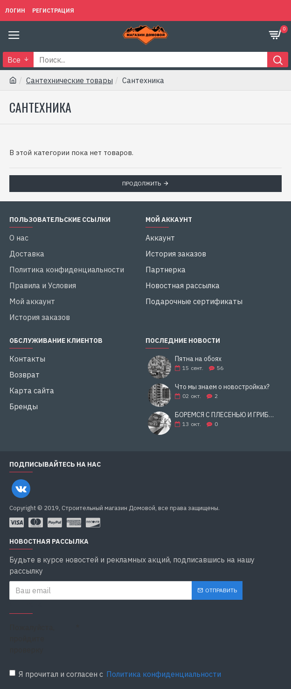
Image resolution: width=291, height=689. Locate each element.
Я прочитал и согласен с (115, 674)
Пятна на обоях (198, 358)
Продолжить (141, 183)
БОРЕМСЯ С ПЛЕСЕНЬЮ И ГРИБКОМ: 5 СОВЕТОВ (225, 415)
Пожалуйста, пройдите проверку (32, 638)
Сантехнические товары (69, 80)
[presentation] (144, 635)
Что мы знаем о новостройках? (222, 387)
